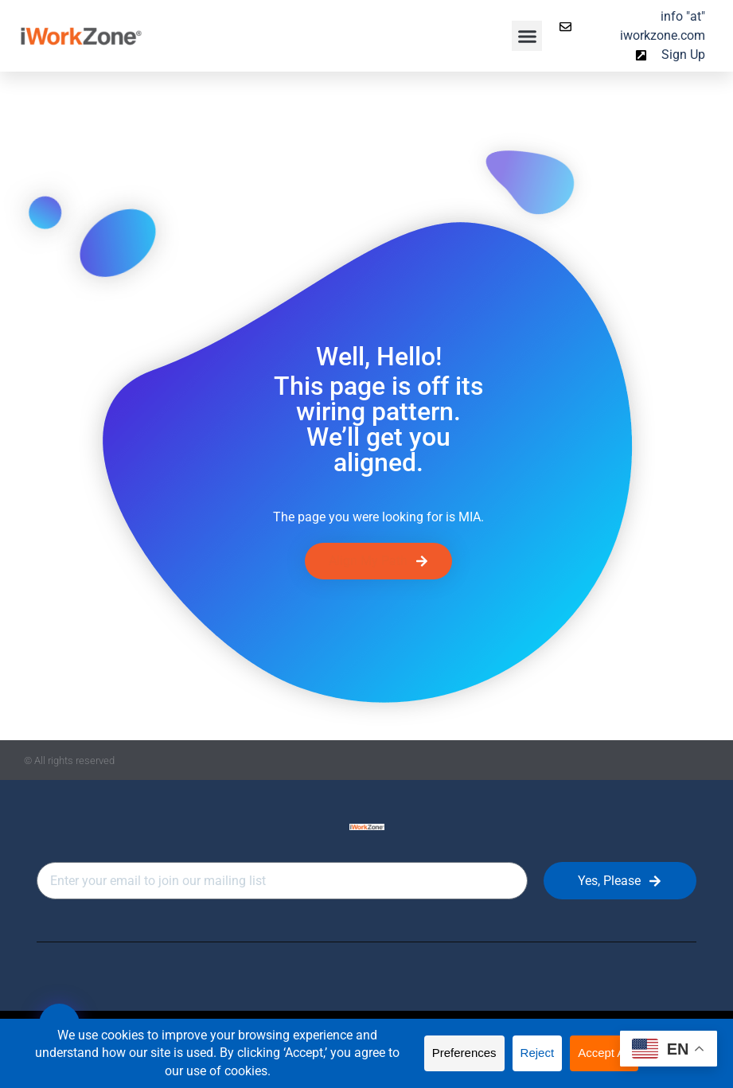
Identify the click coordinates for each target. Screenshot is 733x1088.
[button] (527, 36)
